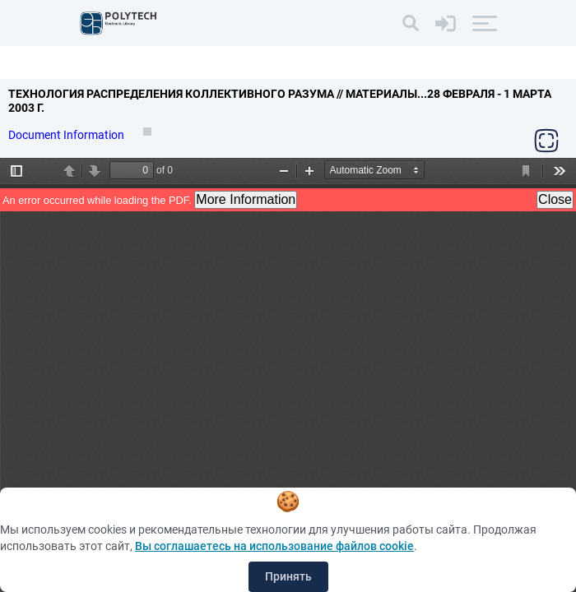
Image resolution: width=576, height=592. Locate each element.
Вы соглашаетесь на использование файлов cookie (274, 546)
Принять (288, 576)
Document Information (67, 134)
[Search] (410, 23)
